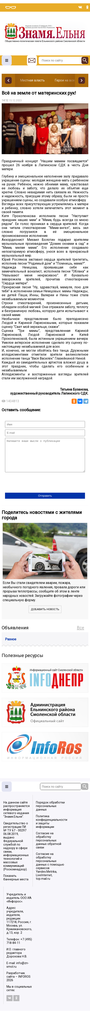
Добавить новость (45, 615)
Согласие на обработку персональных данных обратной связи (48, 847)
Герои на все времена (72, 80)
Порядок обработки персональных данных (50, 812)
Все (80, 633)
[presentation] (36, 489)
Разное (10, 645)
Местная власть (32, 80)
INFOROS (24, 983)
